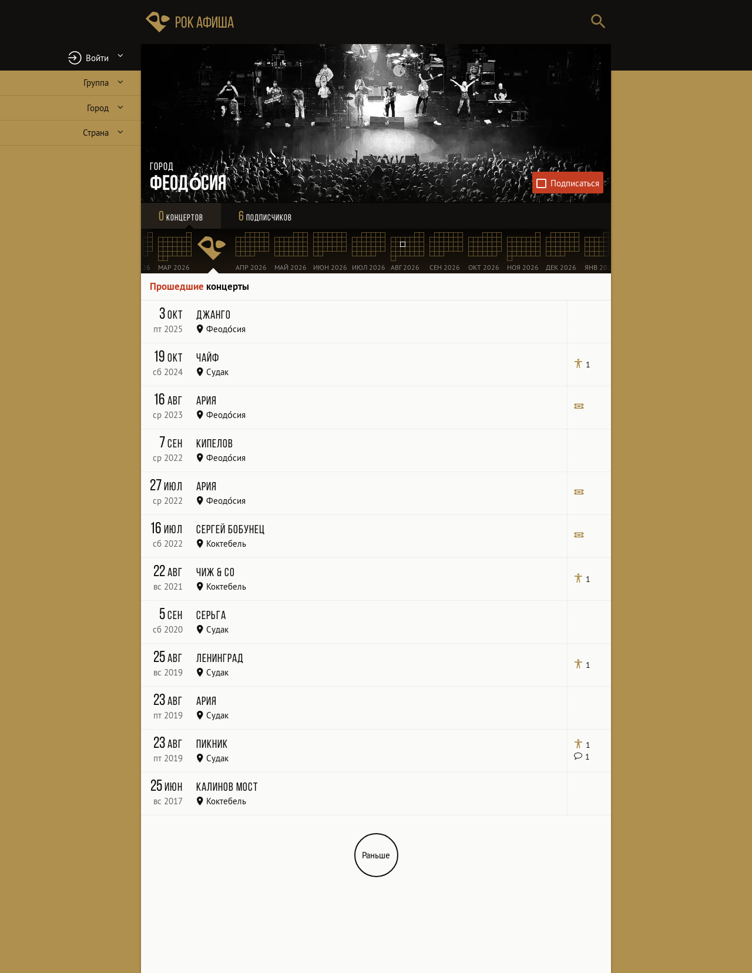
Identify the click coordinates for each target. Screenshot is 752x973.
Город (98, 107)
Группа (96, 82)
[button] (70, 57)
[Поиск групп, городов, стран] (411, 22)
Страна (96, 132)
